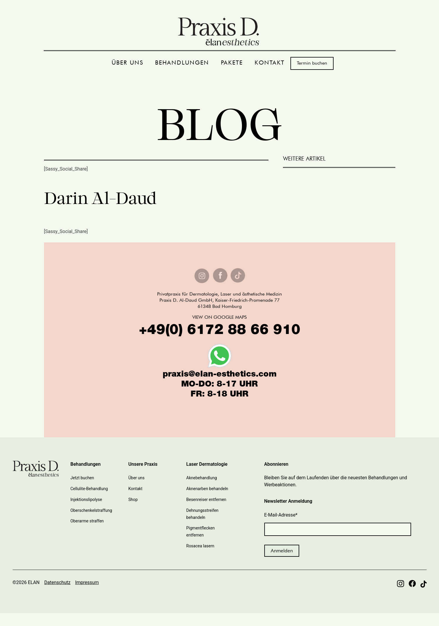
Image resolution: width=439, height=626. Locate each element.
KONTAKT (270, 63)
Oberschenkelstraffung (91, 510)
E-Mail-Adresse (281, 515)
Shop (133, 499)
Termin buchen (312, 63)
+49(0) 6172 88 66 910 (219, 331)
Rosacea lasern (200, 546)
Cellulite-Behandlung (89, 488)
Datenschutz (57, 582)
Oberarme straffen (87, 521)
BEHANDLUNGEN (182, 63)
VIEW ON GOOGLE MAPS (219, 317)
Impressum (87, 582)
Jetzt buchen (82, 477)
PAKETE (232, 63)
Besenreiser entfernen (206, 499)
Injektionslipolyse (86, 499)
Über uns (136, 477)
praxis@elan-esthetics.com (220, 375)
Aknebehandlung (201, 477)
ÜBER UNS (127, 63)
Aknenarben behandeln (207, 488)
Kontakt (135, 488)
